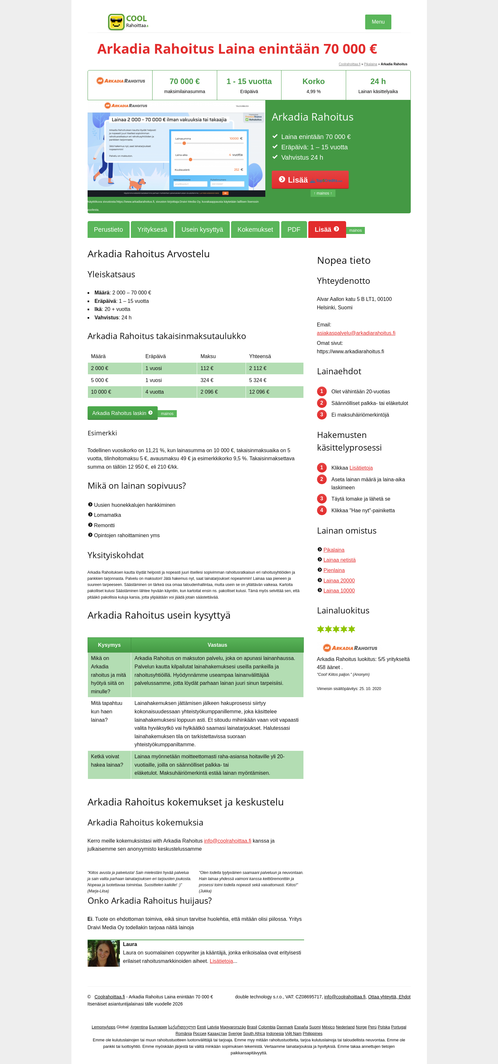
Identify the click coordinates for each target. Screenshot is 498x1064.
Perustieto (108, 229)
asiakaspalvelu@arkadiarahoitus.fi (356, 333)
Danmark (285, 1027)
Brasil (252, 1027)
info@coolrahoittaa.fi (227, 841)
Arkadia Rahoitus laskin (122, 413)
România (183, 1033)
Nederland (345, 1027)
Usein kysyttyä (202, 229)
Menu (378, 22)
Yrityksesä (152, 229)
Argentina (139, 1027)
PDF (294, 229)
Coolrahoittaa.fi (349, 64)
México (328, 1027)
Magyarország (233, 1027)
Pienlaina (334, 570)
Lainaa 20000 (339, 580)
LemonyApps (104, 1027)
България (158, 1027)
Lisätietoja (221, 961)
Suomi (315, 1027)
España (301, 1027)
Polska (384, 1027)
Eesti (201, 1027)
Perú (372, 1027)
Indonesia (275, 1033)
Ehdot (403, 996)
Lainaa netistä (339, 560)
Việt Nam (293, 1033)
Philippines (313, 1033)
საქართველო (182, 1027)
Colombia (266, 1027)
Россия (199, 1033)
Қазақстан (217, 1033)
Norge (361, 1027)
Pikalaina (370, 64)
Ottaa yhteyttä (382, 996)
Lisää (310, 179)
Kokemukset (255, 229)
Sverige (235, 1033)
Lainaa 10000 (339, 590)
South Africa (254, 1033)
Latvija (213, 1027)
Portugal (398, 1027)
